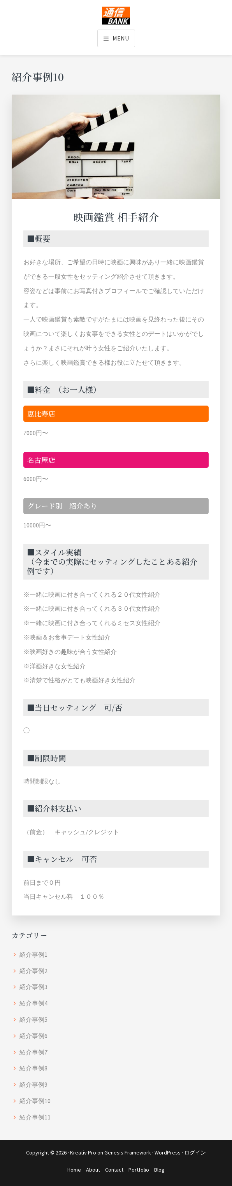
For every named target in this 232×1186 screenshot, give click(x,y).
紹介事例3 (33, 987)
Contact (114, 1169)
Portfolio (138, 1169)
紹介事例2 (33, 971)
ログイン (195, 1152)
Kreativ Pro (83, 1152)
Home (74, 1169)
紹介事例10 (35, 1101)
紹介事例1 (33, 954)
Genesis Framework (127, 1152)
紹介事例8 (33, 1068)
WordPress (168, 1152)
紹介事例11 (35, 1117)
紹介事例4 (33, 1003)
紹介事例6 (33, 1036)
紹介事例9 (33, 1084)
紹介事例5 (33, 1019)
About (93, 1169)
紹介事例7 (33, 1052)
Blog (159, 1169)
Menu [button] (120, 38)
